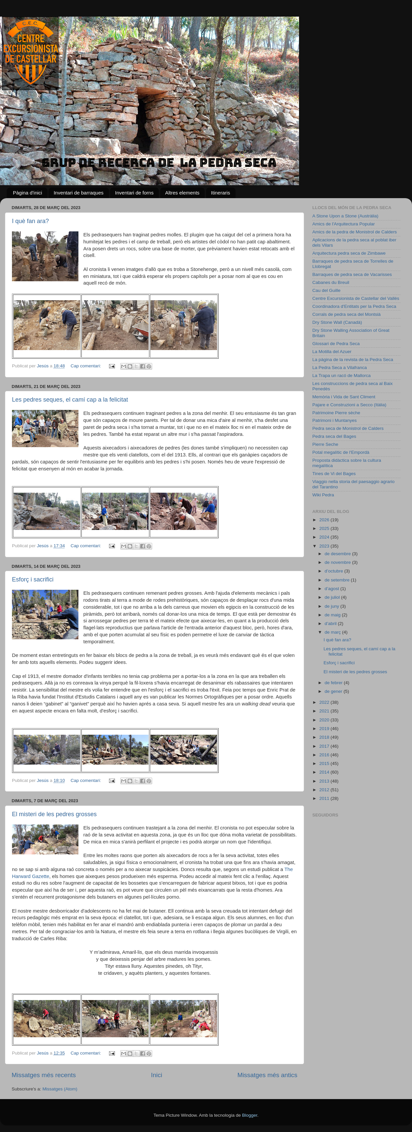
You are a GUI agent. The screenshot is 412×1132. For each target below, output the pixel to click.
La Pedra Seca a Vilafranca (339, 367)
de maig (333, 614)
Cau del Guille (326, 290)
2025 (325, 528)
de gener (334, 691)
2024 (325, 537)
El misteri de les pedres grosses (54, 814)
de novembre (338, 562)
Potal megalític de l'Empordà (340, 452)
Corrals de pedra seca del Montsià (346, 314)
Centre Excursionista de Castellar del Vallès (355, 298)
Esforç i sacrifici (32, 579)
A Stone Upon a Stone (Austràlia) (345, 215)
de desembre (338, 553)
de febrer (334, 682)
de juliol (333, 597)
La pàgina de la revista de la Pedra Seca (352, 359)
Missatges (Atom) (60, 1088)
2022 (325, 702)
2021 (325, 710)
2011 (325, 798)
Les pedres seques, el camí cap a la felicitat (70, 399)
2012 (325, 789)
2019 (325, 728)
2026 (325, 519)
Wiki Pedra (323, 494)
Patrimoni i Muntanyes (334, 420)
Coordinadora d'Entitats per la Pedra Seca (354, 306)
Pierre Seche (325, 444)
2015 (325, 763)
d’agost (332, 588)
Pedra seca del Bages (334, 436)
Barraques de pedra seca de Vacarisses (352, 274)
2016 (325, 754)
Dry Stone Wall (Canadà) (337, 322)
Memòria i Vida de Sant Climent (343, 396)
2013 (325, 781)
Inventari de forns (134, 192)
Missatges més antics (267, 1074)
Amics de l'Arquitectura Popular (343, 223)
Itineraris (220, 192)
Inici (156, 1074)
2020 (325, 719)
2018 (325, 737)
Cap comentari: (86, 365)
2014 (325, 772)
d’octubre (334, 570)
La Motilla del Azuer (332, 351)
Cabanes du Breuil (330, 282)
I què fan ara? (30, 221)
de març (333, 632)
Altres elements (182, 192)
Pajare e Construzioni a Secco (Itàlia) (349, 404)
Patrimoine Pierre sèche (336, 412)
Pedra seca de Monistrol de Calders (348, 428)
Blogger (249, 1115)
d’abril (331, 623)
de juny (332, 606)
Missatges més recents (44, 1074)
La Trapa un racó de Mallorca (341, 375)
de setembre (338, 579)
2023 (325, 546)
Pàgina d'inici (27, 192)
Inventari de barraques (78, 192)
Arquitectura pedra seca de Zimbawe (349, 253)
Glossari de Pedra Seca (336, 343)
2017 (325, 746)
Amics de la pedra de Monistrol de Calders (354, 231)
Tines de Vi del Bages (334, 473)
